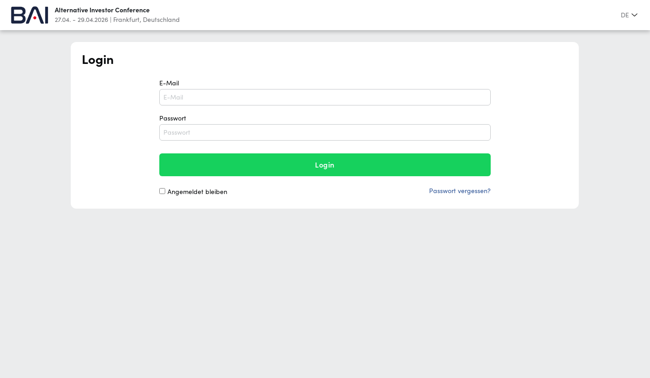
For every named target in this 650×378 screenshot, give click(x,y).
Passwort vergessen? (460, 191)
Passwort (325, 127)
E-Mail (325, 92)
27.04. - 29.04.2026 (81, 20)
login (324, 164)
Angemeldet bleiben (197, 192)
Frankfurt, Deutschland (146, 20)
